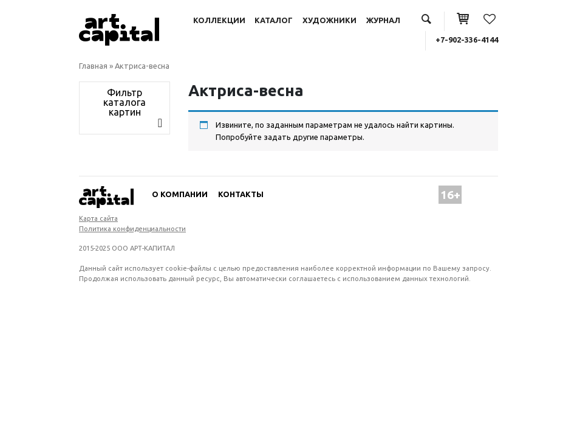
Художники (329, 20)
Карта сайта (98, 218)
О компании (180, 194)
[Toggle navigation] (124, 108)
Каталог (273, 20)
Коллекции (219, 20)
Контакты (241, 194)
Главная (93, 65)
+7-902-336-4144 (466, 39)
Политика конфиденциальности (132, 228)
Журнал (383, 20)
